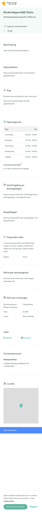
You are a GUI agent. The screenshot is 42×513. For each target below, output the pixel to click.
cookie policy (9, 501)
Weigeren (33, 506)
